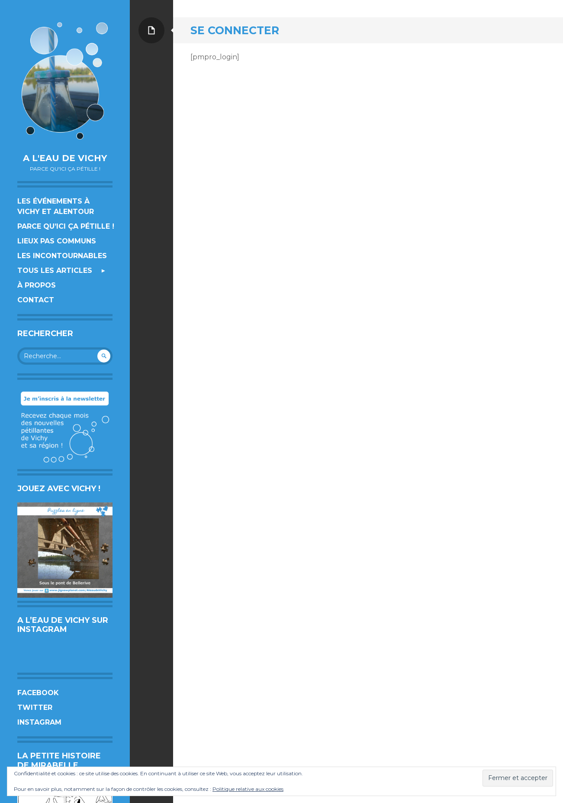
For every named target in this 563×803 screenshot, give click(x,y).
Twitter (34, 707)
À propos (36, 285)
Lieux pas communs (56, 241)
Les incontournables (62, 256)
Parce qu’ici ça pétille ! (65, 226)
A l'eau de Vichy (65, 158)
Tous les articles (54, 270)
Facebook (38, 693)
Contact (35, 300)
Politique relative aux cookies (247, 789)
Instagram (39, 722)
